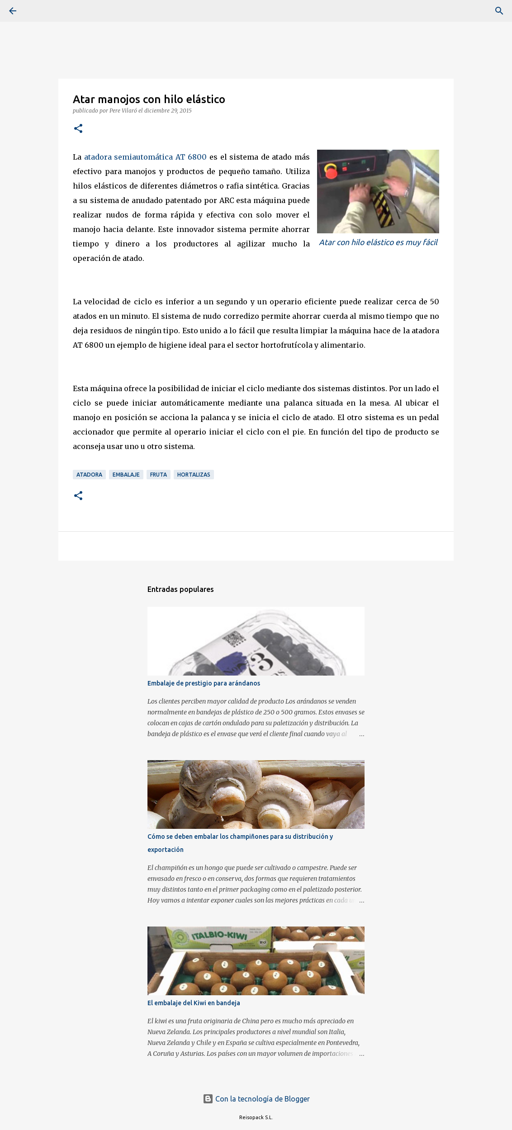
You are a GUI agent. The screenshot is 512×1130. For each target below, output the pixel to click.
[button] (78, 129)
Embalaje (126, 475)
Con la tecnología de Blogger (256, 1099)
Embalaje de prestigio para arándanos (203, 683)
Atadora (89, 475)
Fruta (158, 475)
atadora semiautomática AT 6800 (145, 156)
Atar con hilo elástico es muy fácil (378, 242)
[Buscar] (38, 11)
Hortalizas (193, 475)
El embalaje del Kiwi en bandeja (193, 1003)
